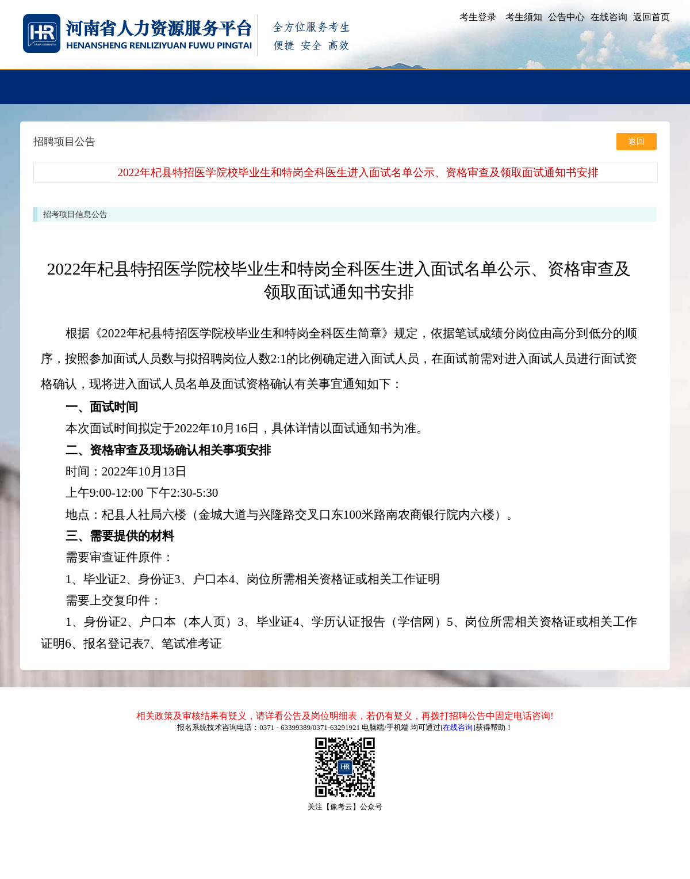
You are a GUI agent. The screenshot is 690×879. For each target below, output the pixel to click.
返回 (636, 141)
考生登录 (477, 17)
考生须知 (523, 17)
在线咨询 (609, 17)
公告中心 (566, 17)
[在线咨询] (458, 727)
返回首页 (651, 17)
